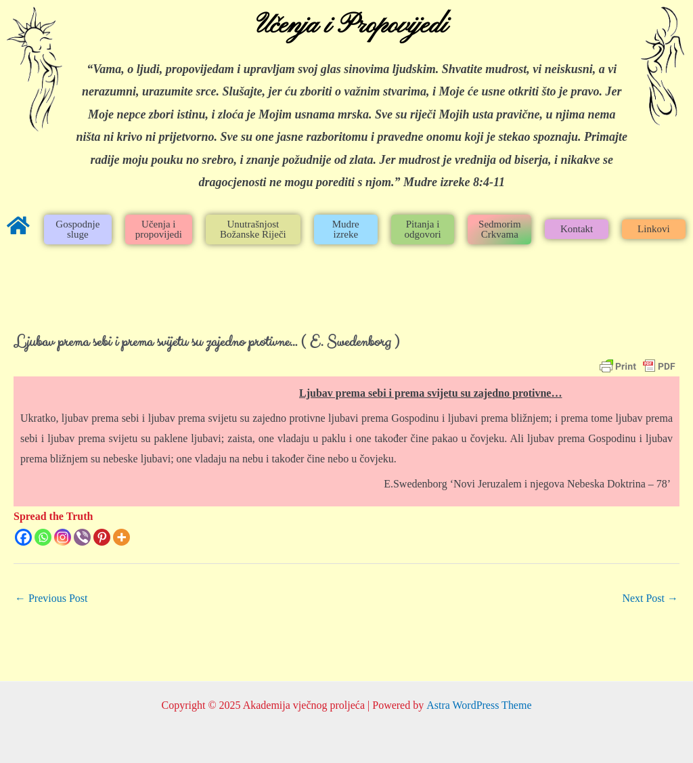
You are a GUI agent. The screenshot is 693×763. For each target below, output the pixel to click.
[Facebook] (23, 537)
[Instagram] (62, 537)
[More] (121, 537)
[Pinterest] (101, 537)
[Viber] (82, 537)
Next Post (650, 598)
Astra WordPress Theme (478, 705)
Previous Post (51, 598)
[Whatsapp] (43, 537)
